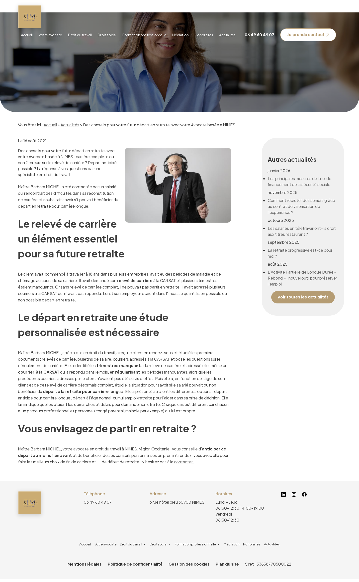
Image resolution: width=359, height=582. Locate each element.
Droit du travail (80, 35)
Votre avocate (50, 35)
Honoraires (204, 35)
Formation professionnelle (144, 35)
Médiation (180, 35)
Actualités (227, 35)
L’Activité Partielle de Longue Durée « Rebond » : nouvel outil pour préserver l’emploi (302, 270)
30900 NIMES (177, 505)
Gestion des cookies (189, 567)
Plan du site (227, 567)
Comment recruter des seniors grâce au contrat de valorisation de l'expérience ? (301, 198)
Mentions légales (85, 567)
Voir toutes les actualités (303, 289)
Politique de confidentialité (135, 567)
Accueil (27, 35)
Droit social (107, 35)
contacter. (184, 464)
